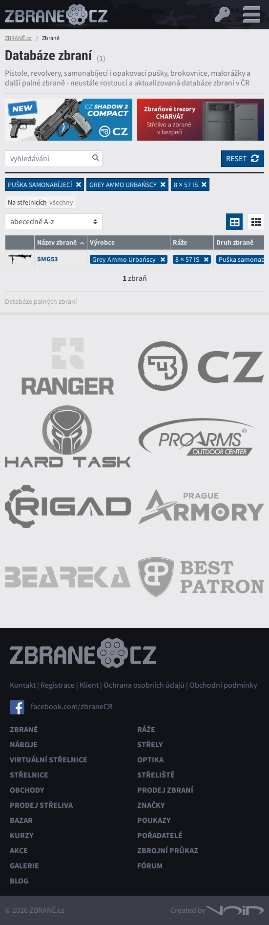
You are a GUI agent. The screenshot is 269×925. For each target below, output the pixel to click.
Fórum (150, 866)
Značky (151, 805)
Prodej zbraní (165, 790)
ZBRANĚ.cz (18, 38)
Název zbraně (57, 242)
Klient (89, 685)
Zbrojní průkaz (167, 850)
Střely (150, 744)
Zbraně (24, 729)
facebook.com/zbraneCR (71, 707)
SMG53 (47, 259)
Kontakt (23, 685)
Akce (19, 850)
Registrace (58, 685)
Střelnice (29, 775)
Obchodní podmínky (223, 685)
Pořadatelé (160, 835)
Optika (150, 760)
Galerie (24, 866)
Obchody (27, 790)
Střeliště (156, 775)
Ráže (146, 729)
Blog (19, 881)
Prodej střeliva (41, 805)
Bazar (21, 820)
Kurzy (21, 835)
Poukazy (153, 820)
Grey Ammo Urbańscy (128, 259)
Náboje (24, 744)
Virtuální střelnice (48, 760)
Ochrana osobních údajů (144, 685)
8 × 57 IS (191, 259)
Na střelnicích (27, 202)
